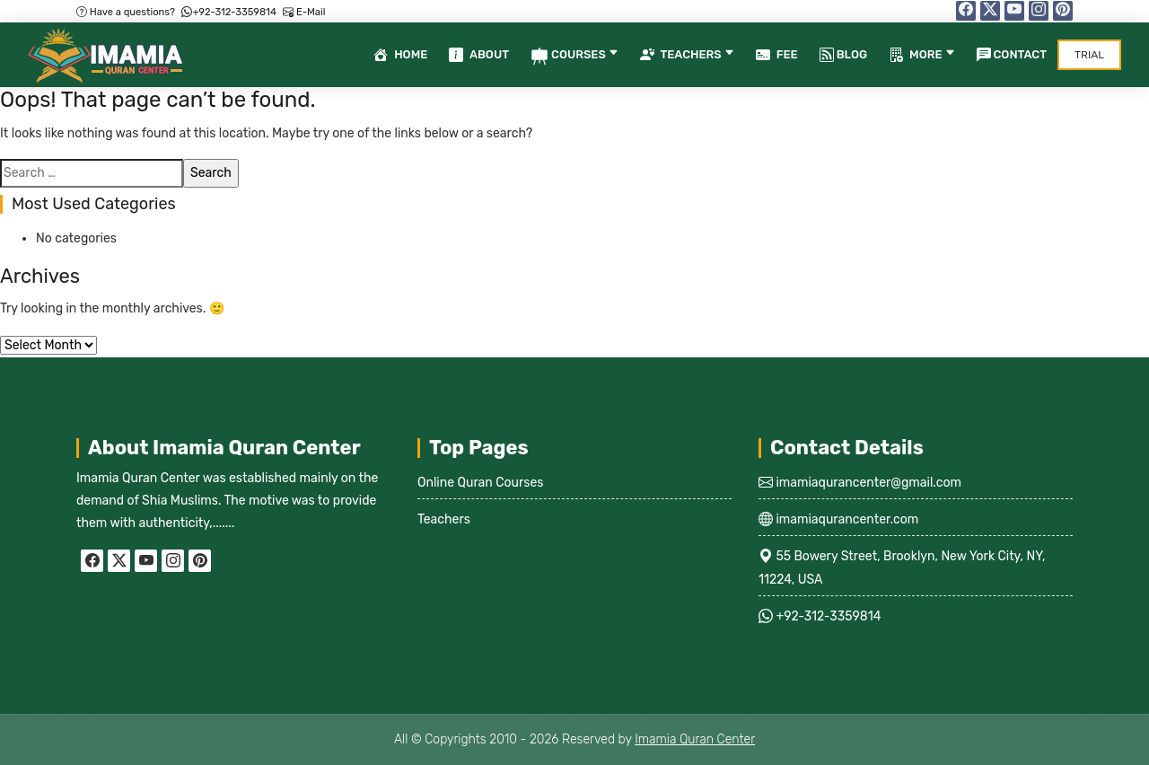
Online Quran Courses (480, 482)
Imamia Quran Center (695, 739)
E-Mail (304, 12)
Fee (777, 57)
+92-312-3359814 (228, 12)
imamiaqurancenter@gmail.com (867, 482)
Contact (1012, 55)
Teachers (687, 57)
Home (400, 57)
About (479, 57)
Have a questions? (125, 12)
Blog (843, 55)
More (921, 57)
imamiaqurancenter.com (845, 519)
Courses (574, 57)
